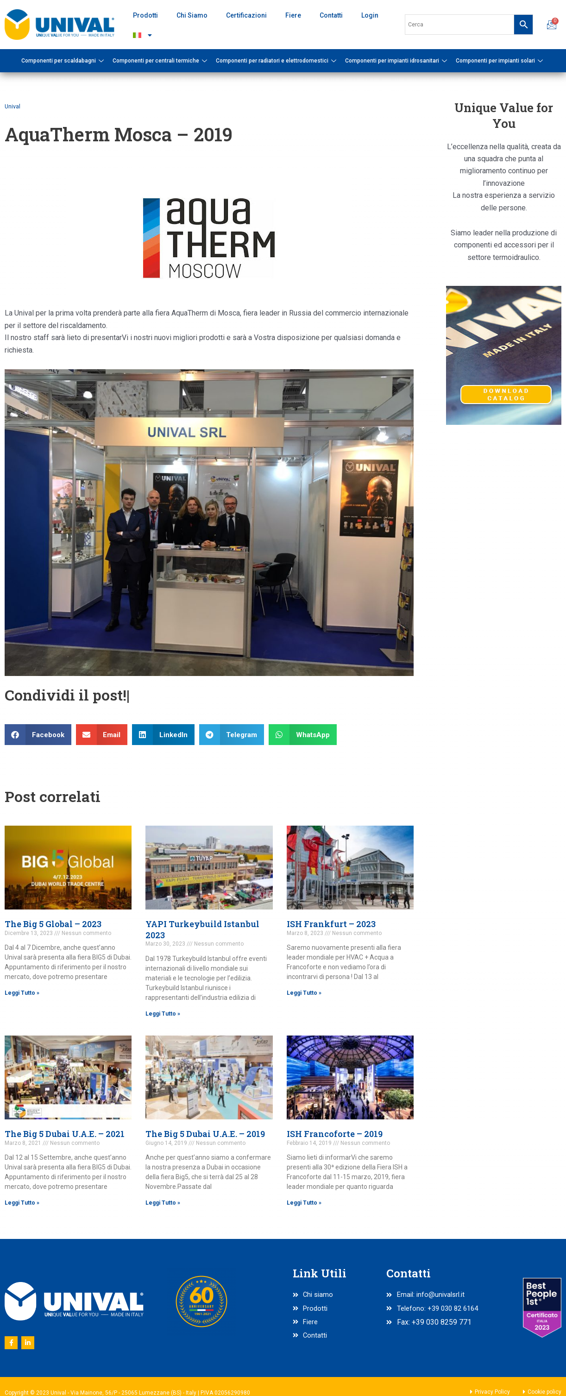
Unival (13, 106)
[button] (38, 734)
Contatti (331, 15)
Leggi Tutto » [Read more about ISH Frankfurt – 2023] (304, 993)
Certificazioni (246, 15)
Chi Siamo (192, 15)
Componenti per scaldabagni (63, 60)
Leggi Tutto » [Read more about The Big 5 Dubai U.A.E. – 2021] (22, 1203)
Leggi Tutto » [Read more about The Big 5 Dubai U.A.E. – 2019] (162, 1203)
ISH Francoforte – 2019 (335, 1134)
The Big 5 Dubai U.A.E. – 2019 (205, 1134)
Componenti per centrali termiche (161, 60)
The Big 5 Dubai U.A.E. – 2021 (65, 1134)
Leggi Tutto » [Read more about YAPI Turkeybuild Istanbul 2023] (162, 1014)
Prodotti (145, 15)
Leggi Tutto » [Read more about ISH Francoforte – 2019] (304, 1203)
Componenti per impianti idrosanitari (397, 60)
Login (369, 15)
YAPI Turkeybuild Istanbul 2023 (202, 929)
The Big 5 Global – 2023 (53, 923)
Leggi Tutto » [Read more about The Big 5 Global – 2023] (22, 993)
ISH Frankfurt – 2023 (331, 923)
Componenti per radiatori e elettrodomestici (277, 60)
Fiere (293, 15)
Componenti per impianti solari (500, 60)
